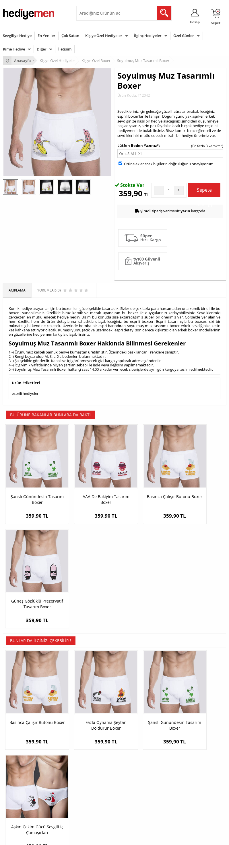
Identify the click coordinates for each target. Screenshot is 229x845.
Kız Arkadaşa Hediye (95, 719)
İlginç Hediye (89, 814)
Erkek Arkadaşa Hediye (97, 710)
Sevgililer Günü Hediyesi (22, 771)
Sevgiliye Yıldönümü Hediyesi (179, 745)
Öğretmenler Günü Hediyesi (25, 806)
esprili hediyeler (25, 393)
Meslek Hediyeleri (93, 745)
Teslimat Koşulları (17, 702)
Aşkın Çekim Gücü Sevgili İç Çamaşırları (198, 599)
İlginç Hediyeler (148, 35)
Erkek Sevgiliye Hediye (173, 727)
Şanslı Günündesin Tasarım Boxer (31, 485)
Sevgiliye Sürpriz (92, 736)
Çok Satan (70, 35)
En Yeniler (46, 35)
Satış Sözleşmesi (16, 719)
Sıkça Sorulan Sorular (20, 745)
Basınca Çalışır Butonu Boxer (142, 485)
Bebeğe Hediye (91, 797)
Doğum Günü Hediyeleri (22, 780)
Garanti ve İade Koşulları (22, 727)
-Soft (84, 837)
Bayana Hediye (91, 780)
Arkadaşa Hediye (92, 806)
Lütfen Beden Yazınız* (138, 145)
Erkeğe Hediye (90, 771)
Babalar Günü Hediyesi (21, 814)
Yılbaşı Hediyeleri (16, 788)
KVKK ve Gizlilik (15, 736)
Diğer (41, 49)
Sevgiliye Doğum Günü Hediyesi (181, 719)
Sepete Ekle (204, 192)
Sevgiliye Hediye (17, 35)
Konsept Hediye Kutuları (175, 702)
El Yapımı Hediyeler (94, 727)
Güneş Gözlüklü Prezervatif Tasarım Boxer (198, 488)
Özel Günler (183, 35)
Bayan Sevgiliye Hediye (174, 736)
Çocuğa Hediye (91, 788)
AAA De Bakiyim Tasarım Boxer (86, 485)
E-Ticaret (97, 837)
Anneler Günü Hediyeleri (22, 797)
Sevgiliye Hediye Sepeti (174, 710)
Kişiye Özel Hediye (93, 702)
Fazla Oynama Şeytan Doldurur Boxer (86, 599)
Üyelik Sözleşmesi (17, 710)
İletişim (64, 49)
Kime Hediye (14, 49)
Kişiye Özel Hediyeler (103, 35)
